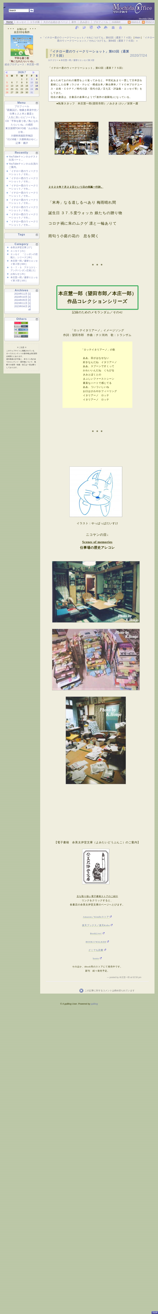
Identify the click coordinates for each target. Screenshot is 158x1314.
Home (9, 22)
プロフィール (100, 22)
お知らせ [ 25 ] (17, 274)
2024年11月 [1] (22, 293)
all (29, 309)
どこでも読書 (96, 950)
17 (31, 85)
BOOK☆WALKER (96, 942)
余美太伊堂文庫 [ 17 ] (21, 247)
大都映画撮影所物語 (22, 135)
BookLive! (96, 933)
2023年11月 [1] (22, 303)
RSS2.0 (148, 22)
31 (31, 92)
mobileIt (116, 22)
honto (96, 958)
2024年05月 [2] (22, 300)
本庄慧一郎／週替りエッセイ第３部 (77, 60)
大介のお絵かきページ (55, 22)
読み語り (85, 22)
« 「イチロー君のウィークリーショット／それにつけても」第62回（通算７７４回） (87, 37)
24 (31, 89)
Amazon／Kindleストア (96, 917)
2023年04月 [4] (22, 306)
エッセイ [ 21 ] (17, 251)
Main (137, 37)
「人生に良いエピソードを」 (22, 117)
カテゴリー (53, 60)
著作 (73, 22)
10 (31, 82)
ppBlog (94, 1003)
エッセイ (21, 22)
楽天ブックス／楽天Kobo (96, 925)
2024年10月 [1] (22, 296)
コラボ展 (35, 22)
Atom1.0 (134, 22)
